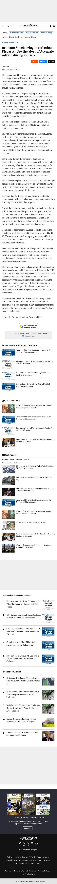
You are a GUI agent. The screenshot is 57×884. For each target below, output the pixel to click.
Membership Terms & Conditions (24, 871)
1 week (11, 459)
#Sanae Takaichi (32, 33)
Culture (46, 860)
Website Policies (44, 871)
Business (25, 857)
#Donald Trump (46, 33)
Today (4, 459)
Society (17, 857)
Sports (24, 860)
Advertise (31, 874)
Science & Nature (35, 860)
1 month (19, 459)
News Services (42, 857)
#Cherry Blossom (16, 33)
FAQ (22, 874)
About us (8, 871)
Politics (9, 857)
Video (38, 863)
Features (31, 863)
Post (36, 61)
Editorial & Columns (13, 860)
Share (44, 61)
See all (26, 459)
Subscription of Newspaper (28, 850)
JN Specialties (20, 863)
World (33, 857)
